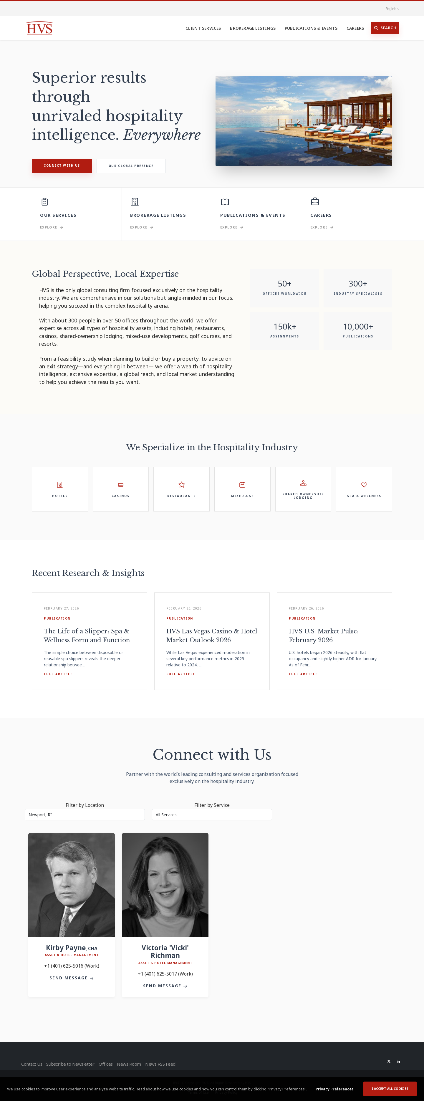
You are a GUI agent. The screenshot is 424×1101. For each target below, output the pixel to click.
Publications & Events (311, 28)
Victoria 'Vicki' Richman (165, 951)
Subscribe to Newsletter (71, 1064)
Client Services (203, 28)
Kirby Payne (71, 947)
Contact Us (31, 1064)
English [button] (389, 8)
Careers (355, 28)
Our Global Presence (131, 166)
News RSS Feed (167, 1064)
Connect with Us (62, 165)
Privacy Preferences (335, 1089)
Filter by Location (85, 805)
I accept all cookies (390, 1089)
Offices (107, 1064)
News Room (133, 1064)
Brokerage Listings (253, 28)
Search (385, 28)
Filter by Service (212, 805)
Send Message (71, 978)
